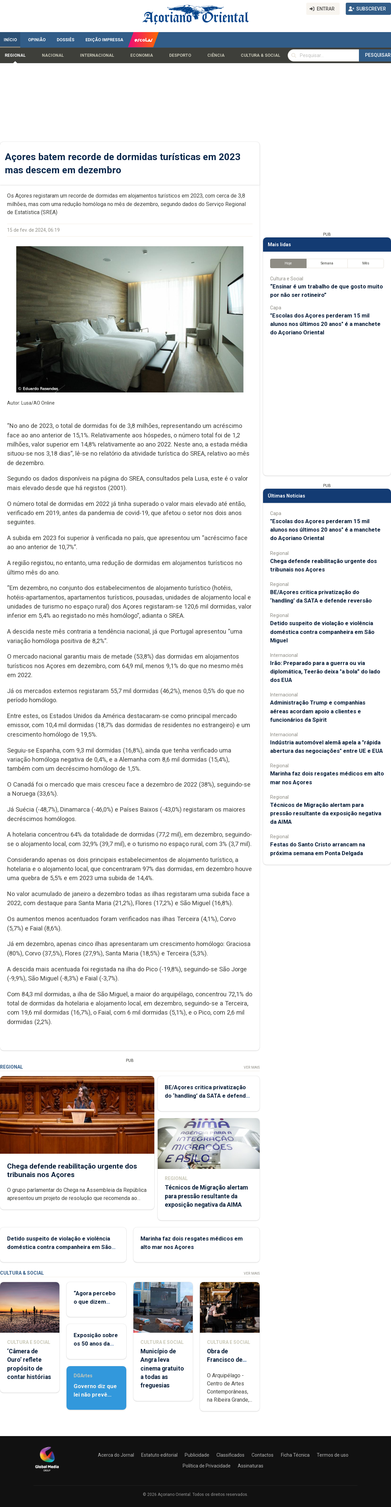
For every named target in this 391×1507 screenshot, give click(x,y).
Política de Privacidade (207, 1465)
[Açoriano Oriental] (46, 1472)
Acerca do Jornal (116, 1455)
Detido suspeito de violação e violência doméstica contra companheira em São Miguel (59, 1247)
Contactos (262, 1455)
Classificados (230, 1455)
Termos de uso (332, 1455)
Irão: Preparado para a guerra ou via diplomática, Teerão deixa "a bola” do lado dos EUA (325, 671)
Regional (15, 55)
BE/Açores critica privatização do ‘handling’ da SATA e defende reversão (207, 1095)
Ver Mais (252, 1067)
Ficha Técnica (295, 1455)
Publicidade (197, 1455)
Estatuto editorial (159, 1455)
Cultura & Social (260, 55)
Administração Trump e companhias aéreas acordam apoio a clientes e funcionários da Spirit (317, 711)
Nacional (53, 55)
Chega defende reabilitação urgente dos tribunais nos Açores (72, 1170)
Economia (141, 55)
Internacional (97, 55)
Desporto (180, 55)
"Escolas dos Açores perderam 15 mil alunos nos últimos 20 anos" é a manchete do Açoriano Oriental (325, 324)
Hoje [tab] (288, 263)
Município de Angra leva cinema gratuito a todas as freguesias (162, 1368)
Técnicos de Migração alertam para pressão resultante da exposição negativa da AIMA (206, 1196)
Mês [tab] (365, 263)
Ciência (216, 55)
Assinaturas (250, 1465)
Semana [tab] (327, 263)
